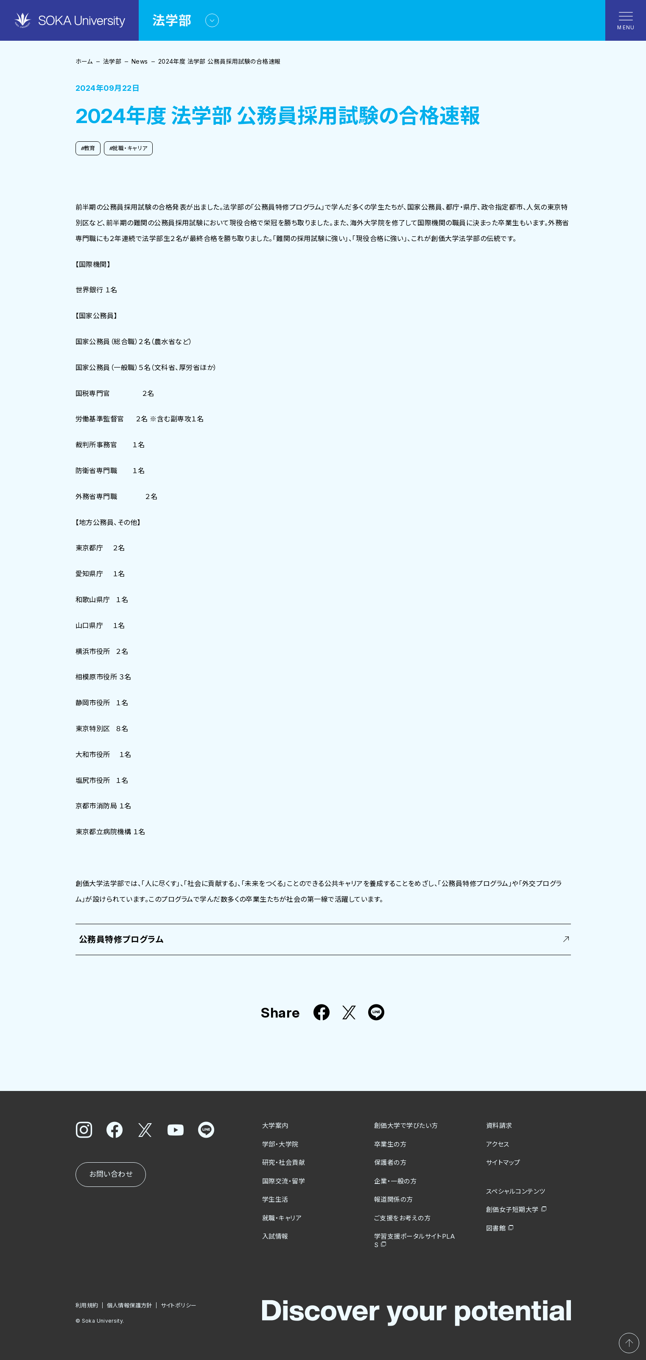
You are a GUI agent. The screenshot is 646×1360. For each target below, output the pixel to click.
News (139, 61)
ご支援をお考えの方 (402, 1218)
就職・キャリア (128, 148)
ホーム (84, 61)
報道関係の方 (393, 1199)
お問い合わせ (110, 1174)
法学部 (112, 61)
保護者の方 (390, 1162)
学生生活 (275, 1199)
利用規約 (87, 1305)
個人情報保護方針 (129, 1305)
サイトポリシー (178, 1305)
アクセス (497, 1144)
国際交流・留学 (283, 1181)
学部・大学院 (280, 1144)
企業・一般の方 (395, 1181)
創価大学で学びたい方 (406, 1126)
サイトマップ (503, 1162)
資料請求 (499, 1126)
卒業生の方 (390, 1144)
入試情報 (275, 1236)
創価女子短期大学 (512, 1210)
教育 (88, 148)
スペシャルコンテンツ (515, 1191)
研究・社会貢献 (283, 1162)
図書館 (496, 1228)
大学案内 (275, 1126)
